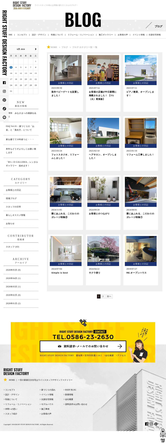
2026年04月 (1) (13, 278)
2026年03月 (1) (13, 287)
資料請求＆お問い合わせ (76, 404)
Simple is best (59, 272)
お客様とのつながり (99, 213)
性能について (57, 35)
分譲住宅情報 (155, 35)
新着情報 (69, 395)
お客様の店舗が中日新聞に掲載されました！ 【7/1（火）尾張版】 (103, 95)
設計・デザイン (39, 35)
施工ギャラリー (106, 35)
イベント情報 (139, 35)
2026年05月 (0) (13, 270)
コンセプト (22, 35)
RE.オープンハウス (136, 272)
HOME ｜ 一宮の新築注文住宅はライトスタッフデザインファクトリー (38, 380)
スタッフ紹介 (11, 414)
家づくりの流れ (48, 390)
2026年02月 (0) (13, 295)
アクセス (121, 355)
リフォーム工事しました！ (140, 154)
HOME (9, 35)
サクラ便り (94, 272)
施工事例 (45, 409)
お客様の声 (123, 35)
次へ (109, 296)
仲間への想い (11, 409)
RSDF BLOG (70, 390)
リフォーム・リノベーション (81, 35)
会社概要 (109, 355)
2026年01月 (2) (13, 303)
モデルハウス (47, 404)
